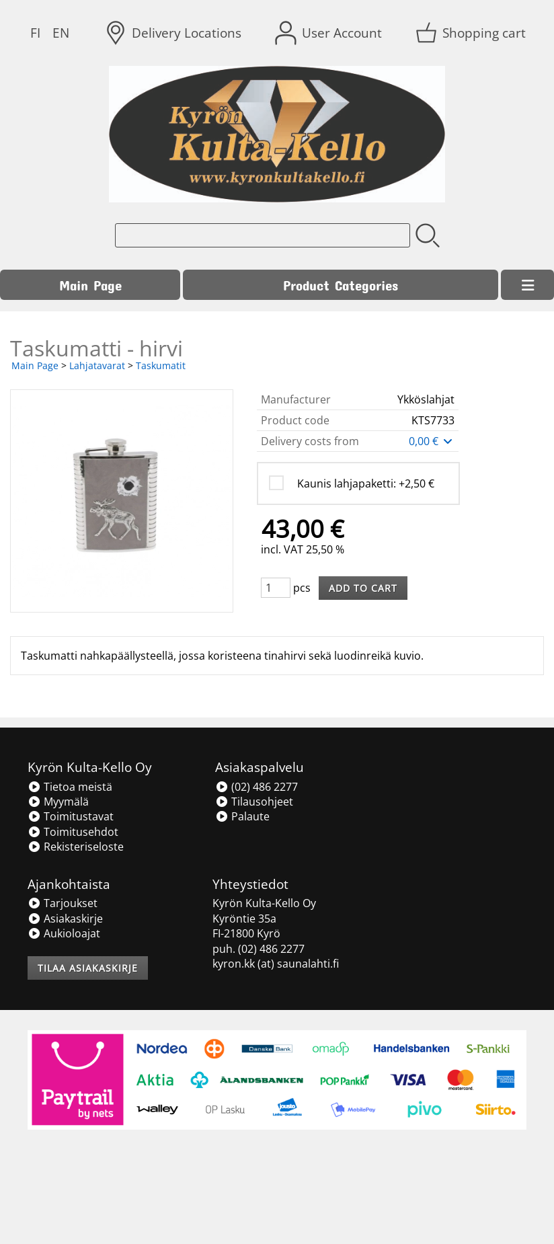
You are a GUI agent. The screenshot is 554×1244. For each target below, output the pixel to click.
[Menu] (527, 285)
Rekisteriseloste (76, 846)
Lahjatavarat (97, 365)
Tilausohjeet (254, 801)
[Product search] (262, 235)
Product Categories (340, 284)
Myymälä (58, 801)
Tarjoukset (62, 903)
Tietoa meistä (70, 786)
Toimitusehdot (73, 831)
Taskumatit (161, 365)
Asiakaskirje (65, 918)
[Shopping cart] (472, 33)
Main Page (90, 284)
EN (60, 33)
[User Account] (330, 33)
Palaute (242, 816)
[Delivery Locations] (174, 33)
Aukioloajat (64, 933)
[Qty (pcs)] (275, 588)
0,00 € (431, 441)
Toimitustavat (71, 816)
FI (35, 33)
